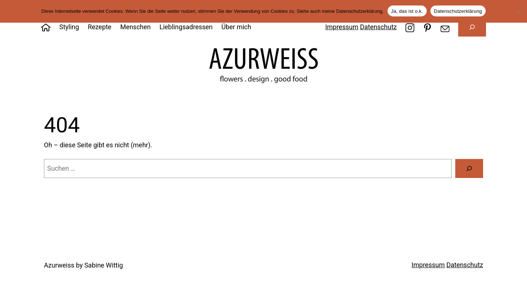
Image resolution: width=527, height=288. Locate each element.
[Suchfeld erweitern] (472, 27)
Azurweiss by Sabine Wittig (83, 265)
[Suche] (469, 168)
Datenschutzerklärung (458, 11)
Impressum (342, 27)
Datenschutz (378, 27)
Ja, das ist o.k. (407, 11)
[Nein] (518, 11)
